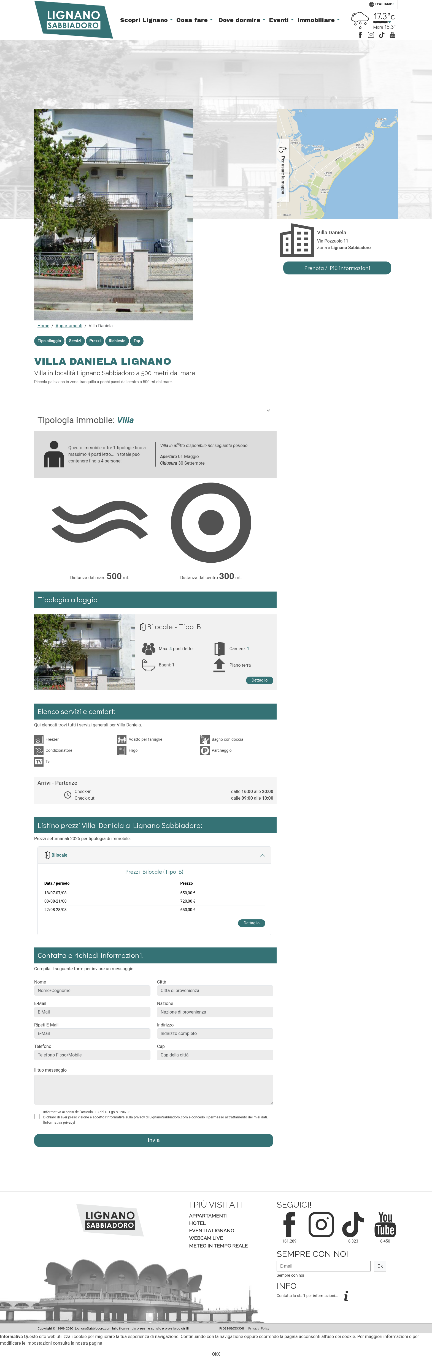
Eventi (280, 20)
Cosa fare (193, 20)
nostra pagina (88, 1343)
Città (161, 982)
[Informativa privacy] (59, 1122)
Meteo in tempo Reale (218, 1246)
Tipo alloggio (49, 341)
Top (137, 341)
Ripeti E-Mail (46, 1025)
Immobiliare (317, 20)
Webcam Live (206, 1238)
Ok (380, 1266)
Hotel (197, 1223)
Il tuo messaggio (50, 1070)
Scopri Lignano (145, 20)
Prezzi (95, 341)
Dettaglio (260, 680)
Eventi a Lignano (211, 1230)
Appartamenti (69, 325)
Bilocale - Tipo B (174, 626)
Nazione (165, 1003)
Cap (161, 1046)
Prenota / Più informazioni (337, 268)
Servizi (75, 341)
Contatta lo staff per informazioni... (308, 1295)
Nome (40, 982)
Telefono (42, 1046)
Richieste (117, 341)
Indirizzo (165, 1025)
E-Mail (40, 1003)
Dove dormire (240, 20)
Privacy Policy (258, 1328)
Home (43, 325)
